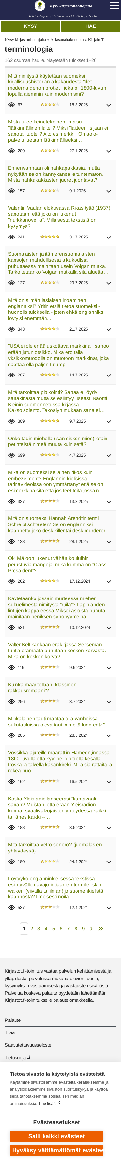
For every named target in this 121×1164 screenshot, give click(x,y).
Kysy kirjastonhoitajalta (25, 39)
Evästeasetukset (56, 1122)
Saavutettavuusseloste (28, 1045)
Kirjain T (96, 39)
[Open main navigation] (114, 5)
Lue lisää (47, 1103)
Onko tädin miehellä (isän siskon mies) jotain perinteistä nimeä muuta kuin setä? (57, 441)
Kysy (30, 26)
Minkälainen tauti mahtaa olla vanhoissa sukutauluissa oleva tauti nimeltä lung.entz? (57, 721)
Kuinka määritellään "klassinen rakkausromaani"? (42, 687)
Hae (91, 26)
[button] (109, 107)
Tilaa (10, 1032)
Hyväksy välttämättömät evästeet (58, 1150)
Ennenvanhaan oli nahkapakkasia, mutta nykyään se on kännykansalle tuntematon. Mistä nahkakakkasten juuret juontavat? (55, 174)
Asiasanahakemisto (67, 39)
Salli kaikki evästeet (56, 1136)
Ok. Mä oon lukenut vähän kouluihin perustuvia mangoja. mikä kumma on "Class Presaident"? (57, 564)
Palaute (13, 1020)
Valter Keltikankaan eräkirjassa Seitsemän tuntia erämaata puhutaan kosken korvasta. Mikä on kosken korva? (57, 650)
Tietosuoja (15, 1057)
